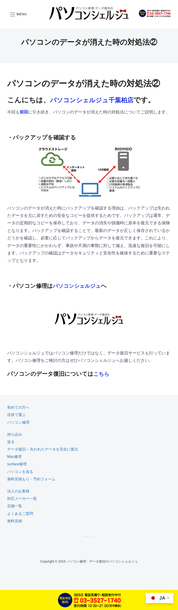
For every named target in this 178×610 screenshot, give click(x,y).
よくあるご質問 (20, 514)
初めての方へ (18, 407)
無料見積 (14, 521)
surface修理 (17, 464)
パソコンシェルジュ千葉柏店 (96, 100)
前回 (24, 112)
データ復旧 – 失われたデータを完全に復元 (42, 449)
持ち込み (14, 434)
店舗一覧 (14, 506)
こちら (102, 374)
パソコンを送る (20, 472)
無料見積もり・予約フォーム (31, 479)
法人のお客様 (18, 491)
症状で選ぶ (16, 415)
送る (11, 442)
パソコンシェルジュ (79, 286)
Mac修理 (14, 457)
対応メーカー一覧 (22, 499)
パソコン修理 (18, 422)
